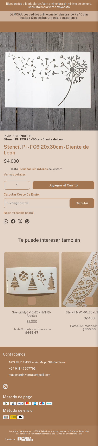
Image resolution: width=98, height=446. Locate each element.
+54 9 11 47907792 (19, 368)
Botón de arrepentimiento (69, 433)
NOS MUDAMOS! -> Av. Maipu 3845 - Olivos (34, 362)
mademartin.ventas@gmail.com (26, 374)
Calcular (82, 203)
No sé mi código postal (19, 213)
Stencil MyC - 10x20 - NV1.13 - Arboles (31, 314)
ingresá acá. (50, 433)
